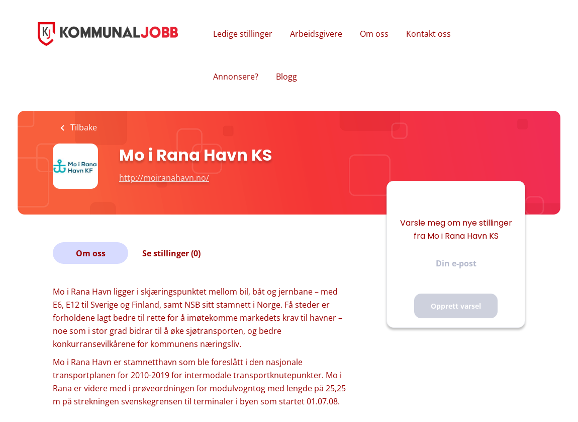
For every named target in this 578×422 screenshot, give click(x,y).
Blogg (286, 77)
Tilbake (82, 127)
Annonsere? (235, 77)
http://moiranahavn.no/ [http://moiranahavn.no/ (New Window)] (164, 177)
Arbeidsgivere (316, 34)
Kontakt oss (428, 34)
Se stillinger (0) (171, 253)
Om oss (374, 34)
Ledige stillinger (242, 34)
